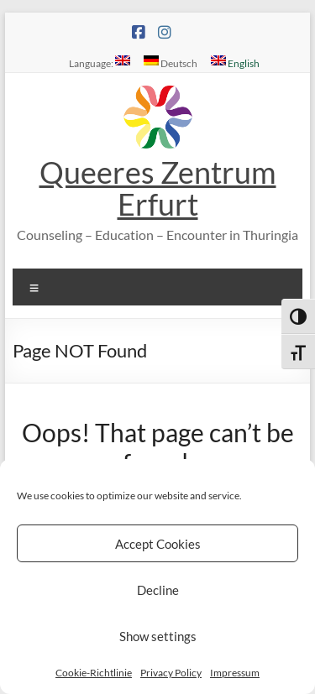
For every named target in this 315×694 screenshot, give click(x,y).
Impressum (235, 672)
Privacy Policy (171, 672)
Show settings (158, 636)
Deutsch (170, 62)
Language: (99, 62)
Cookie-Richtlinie (93, 672)
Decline (158, 589)
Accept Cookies (158, 543)
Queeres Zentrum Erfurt (157, 188)
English (235, 62)
